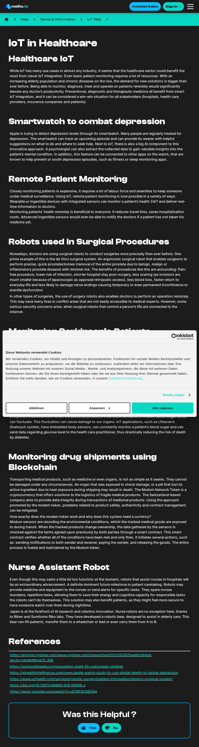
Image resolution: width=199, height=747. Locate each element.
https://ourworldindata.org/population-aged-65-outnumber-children (66, 666)
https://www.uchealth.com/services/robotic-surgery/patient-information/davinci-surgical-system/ (91, 679)
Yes (92, 728)
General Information (57, 19)
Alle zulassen (162, 408)
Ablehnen (36, 408)
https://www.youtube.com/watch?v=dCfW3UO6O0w (53, 691)
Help (25, 19)
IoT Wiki (94, 19)
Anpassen (99, 408)
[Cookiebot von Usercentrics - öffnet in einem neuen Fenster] (174, 336)
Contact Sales (145, 6)
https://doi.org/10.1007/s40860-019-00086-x (47, 685)
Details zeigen (174, 395)
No (115, 728)
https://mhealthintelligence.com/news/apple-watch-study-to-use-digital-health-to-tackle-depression (94, 672)
